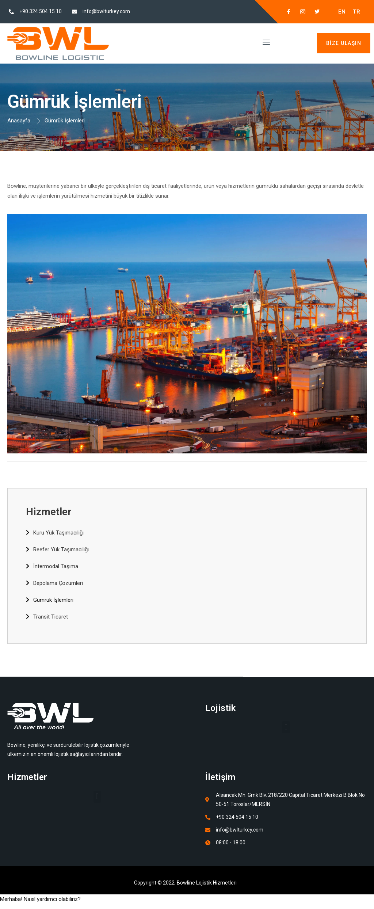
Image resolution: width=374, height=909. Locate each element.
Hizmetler (49, 512)
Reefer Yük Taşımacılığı (61, 549)
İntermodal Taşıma (55, 566)
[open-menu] (265, 43)
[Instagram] (299, 11)
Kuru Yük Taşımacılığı (58, 532)
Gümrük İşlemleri (53, 600)
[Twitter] (314, 11)
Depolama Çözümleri (58, 583)
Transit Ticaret (50, 616)
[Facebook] (285, 11)
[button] (285, 727)
